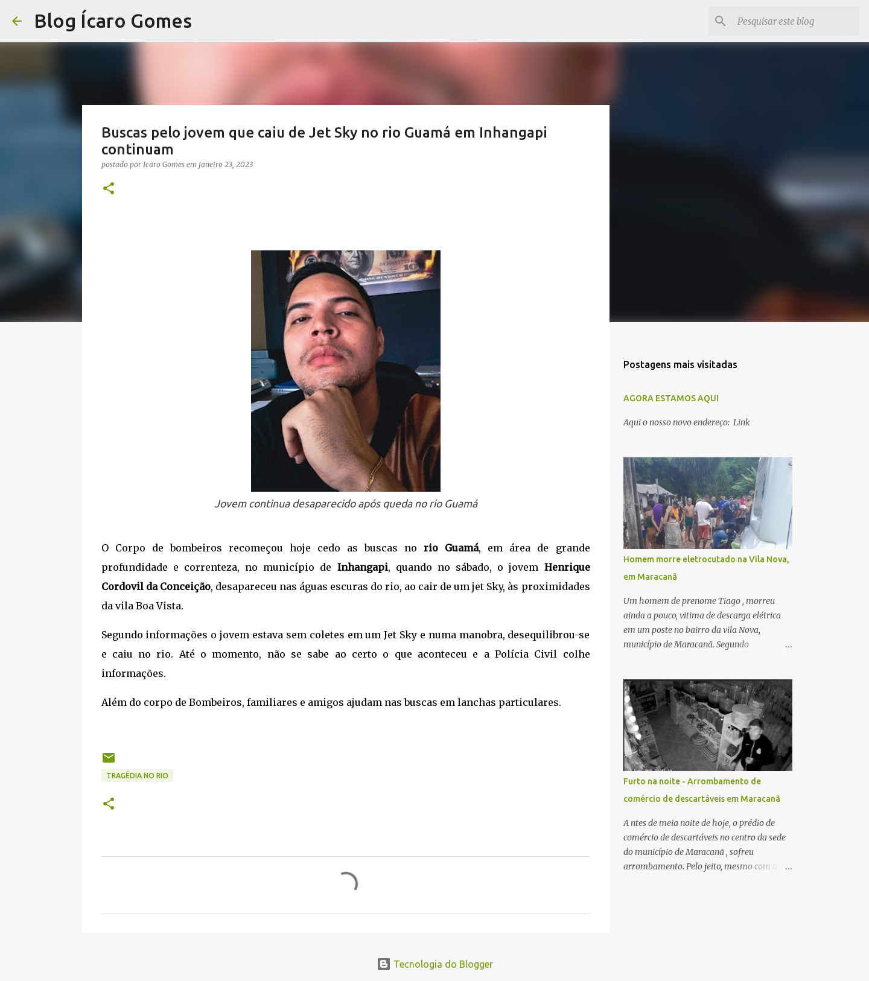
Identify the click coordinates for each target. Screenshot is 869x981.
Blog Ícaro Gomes (113, 20)
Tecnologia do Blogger (435, 964)
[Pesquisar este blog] (796, 21)
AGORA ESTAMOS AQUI (671, 398)
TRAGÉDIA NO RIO (137, 775)
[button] (108, 189)
